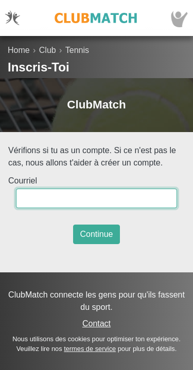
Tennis (77, 50)
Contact (96, 323)
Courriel (22, 180)
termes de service (90, 349)
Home (19, 50)
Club (47, 50)
